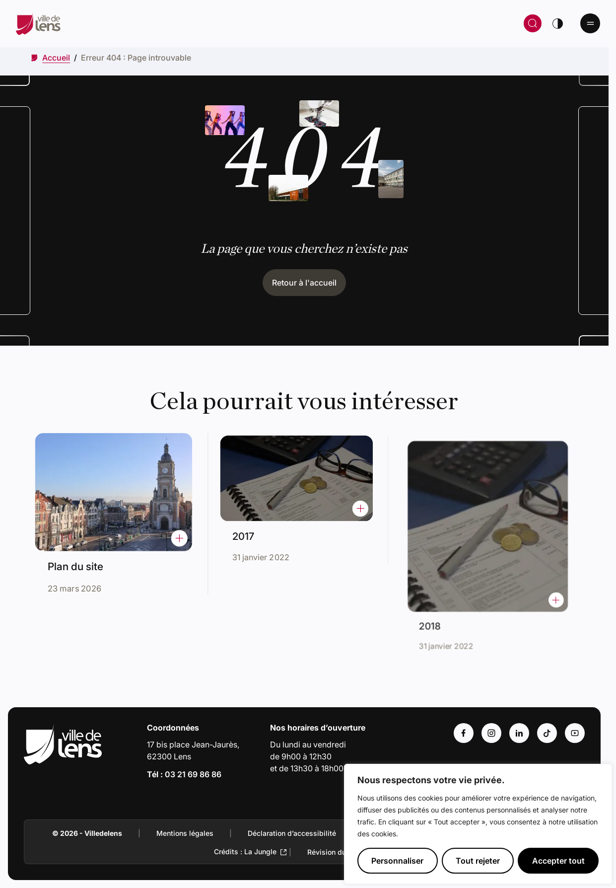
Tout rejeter (478, 861)
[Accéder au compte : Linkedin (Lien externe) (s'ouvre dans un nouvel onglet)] (519, 733)
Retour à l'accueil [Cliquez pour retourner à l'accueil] (304, 283)
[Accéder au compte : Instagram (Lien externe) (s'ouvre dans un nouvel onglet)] (491, 733)
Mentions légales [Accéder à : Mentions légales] (184, 833)
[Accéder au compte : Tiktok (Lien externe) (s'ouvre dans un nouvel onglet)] (547, 733)
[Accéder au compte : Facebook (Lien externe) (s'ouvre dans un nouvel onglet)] (464, 733)
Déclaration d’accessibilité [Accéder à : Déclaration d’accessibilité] (292, 833)
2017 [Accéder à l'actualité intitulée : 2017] (253, 530)
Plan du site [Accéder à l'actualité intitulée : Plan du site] (80, 561)
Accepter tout (558, 861)
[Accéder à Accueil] (56, 58)
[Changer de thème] (557, 23)
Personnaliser (397, 861)
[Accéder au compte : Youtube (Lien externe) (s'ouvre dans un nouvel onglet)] (575, 733)
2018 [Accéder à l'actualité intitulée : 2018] (446, 606)
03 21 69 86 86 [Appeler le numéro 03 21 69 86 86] (193, 774)
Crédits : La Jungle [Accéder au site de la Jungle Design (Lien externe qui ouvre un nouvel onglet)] (245, 851)
